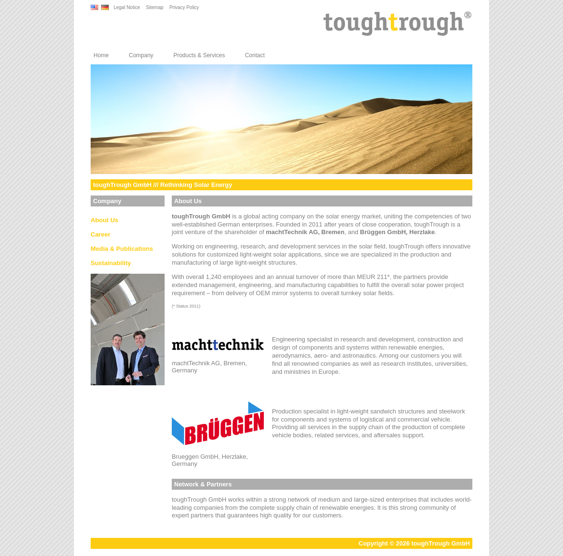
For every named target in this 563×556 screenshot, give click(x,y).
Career (100, 234)
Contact (254, 55)
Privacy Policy (184, 7)
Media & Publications (122, 248)
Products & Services (199, 55)
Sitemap (155, 7)
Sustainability (111, 263)
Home (101, 55)
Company (141, 55)
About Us (104, 220)
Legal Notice (127, 7)
